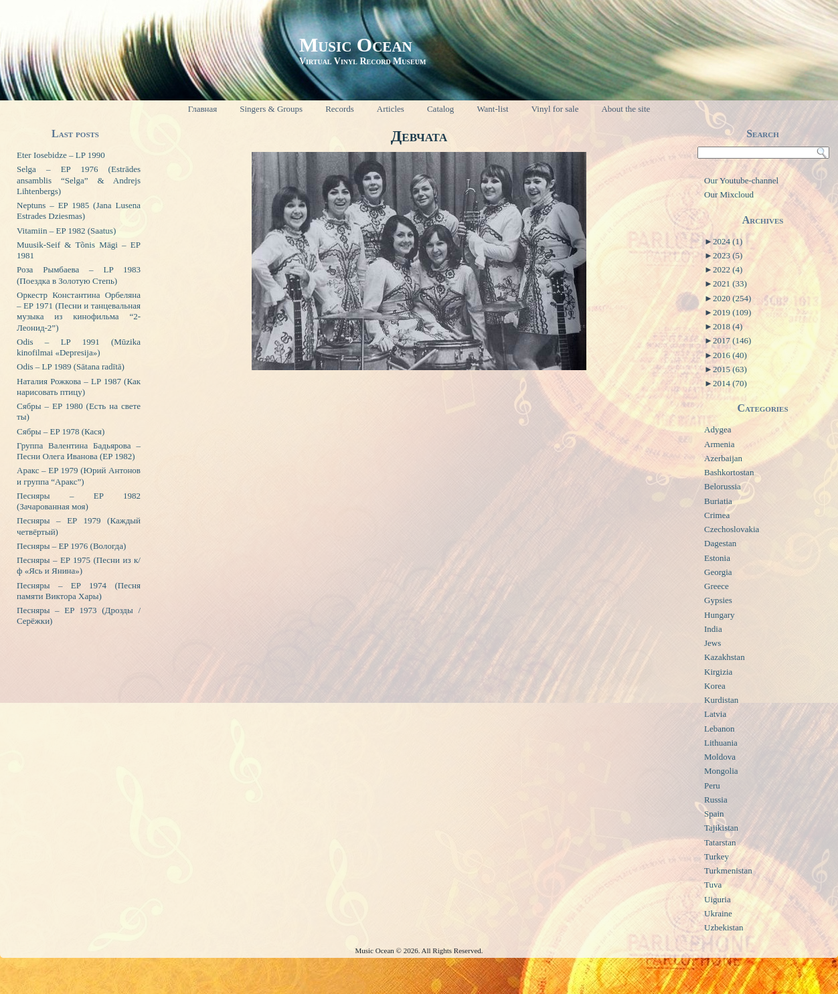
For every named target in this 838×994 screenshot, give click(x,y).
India (713, 629)
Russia (716, 800)
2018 (727, 326)
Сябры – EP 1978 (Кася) (60, 431)
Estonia (717, 558)
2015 (730, 369)
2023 (727, 255)
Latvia (715, 714)
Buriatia (718, 501)
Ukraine (718, 913)
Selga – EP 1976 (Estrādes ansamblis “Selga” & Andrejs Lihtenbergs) (79, 180)
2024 (727, 241)
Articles (390, 109)
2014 (730, 383)
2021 (730, 283)
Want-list (492, 109)
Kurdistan (721, 700)
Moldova (720, 757)
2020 (732, 298)
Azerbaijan (723, 458)
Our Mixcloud (729, 194)
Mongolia (721, 771)
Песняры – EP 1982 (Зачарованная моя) (79, 501)
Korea (715, 686)
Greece (716, 586)
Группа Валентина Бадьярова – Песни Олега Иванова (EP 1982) (79, 450)
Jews (712, 643)
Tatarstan (720, 842)
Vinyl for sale (555, 109)
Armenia (719, 444)
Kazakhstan (724, 657)
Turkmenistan (728, 870)
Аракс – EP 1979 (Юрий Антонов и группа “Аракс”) (79, 475)
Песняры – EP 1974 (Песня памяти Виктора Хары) (79, 590)
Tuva (713, 885)
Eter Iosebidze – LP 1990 (61, 155)
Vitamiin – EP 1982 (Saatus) (66, 231)
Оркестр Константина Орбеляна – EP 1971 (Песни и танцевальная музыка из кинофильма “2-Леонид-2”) (79, 311)
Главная (203, 109)
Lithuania (721, 743)
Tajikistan (721, 828)
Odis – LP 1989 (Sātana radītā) (70, 366)
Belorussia (722, 486)
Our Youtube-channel (741, 180)
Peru (712, 785)
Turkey (716, 856)
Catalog (440, 109)
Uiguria (717, 899)
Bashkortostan (729, 472)
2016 (730, 355)
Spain (714, 814)
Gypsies (718, 600)
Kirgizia (718, 672)
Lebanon (719, 729)
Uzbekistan (723, 927)
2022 (727, 269)
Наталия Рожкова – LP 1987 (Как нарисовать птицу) (79, 386)
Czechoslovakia (731, 529)
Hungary (719, 615)
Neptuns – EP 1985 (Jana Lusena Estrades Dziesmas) (79, 210)
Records (339, 109)
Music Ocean (355, 44)
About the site (625, 109)
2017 (732, 340)
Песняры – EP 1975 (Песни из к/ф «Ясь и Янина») (79, 565)
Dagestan (720, 543)
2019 (732, 312)
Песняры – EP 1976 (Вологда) (71, 546)
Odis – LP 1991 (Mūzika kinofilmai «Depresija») (79, 347)
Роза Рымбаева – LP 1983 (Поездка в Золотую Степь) (79, 274)
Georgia (718, 572)
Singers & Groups (271, 109)
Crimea (717, 515)
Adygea (717, 429)
